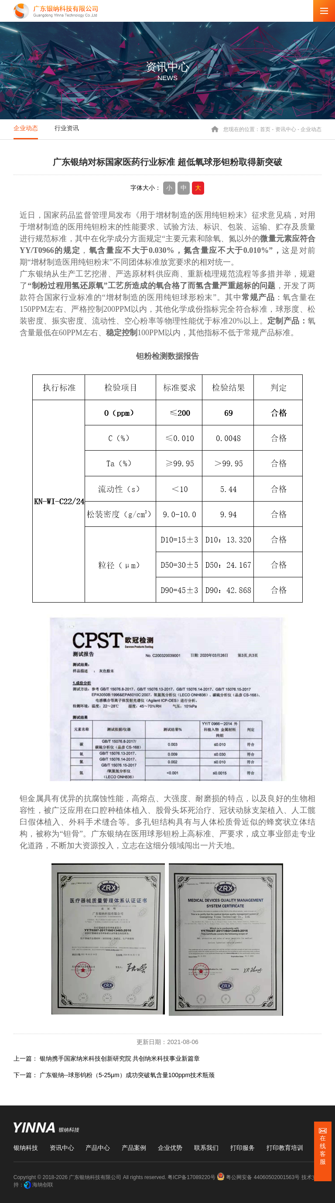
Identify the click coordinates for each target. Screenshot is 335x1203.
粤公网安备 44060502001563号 (259, 1177)
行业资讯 (67, 128)
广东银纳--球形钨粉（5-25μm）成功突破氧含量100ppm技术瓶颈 (127, 1075)
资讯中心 (285, 129)
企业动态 (26, 128)
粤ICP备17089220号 (191, 1177)
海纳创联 (42, 1185)
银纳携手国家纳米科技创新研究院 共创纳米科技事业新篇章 (120, 1058)
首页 (265, 129)
